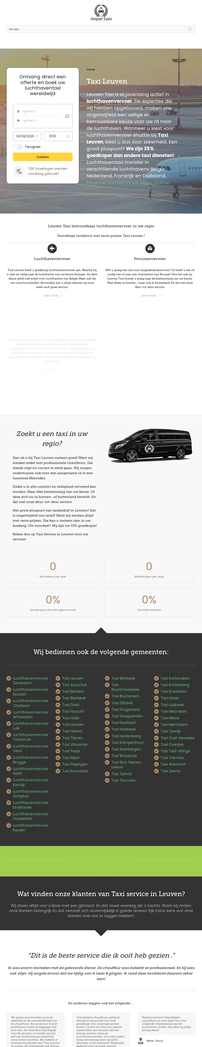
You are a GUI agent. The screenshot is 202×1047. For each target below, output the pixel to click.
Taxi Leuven (72, 678)
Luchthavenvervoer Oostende (30, 737)
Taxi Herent (72, 731)
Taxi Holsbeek (123, 729)
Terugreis (33, 146)
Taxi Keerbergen (126, 749)
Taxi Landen (73, 724)
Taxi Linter (170, 698)
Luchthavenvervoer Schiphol (30, 794)
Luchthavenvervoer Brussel (30, 692)
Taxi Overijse (172, 744)
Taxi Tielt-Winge (175, 751)
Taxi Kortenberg (175, 684)
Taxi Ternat (121, 773)
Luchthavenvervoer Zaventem (30, 681)
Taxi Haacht (73, 711)
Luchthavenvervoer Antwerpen (30, 715)
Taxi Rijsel (70, 757)
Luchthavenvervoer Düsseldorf (30, 816)
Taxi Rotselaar (124, 755)
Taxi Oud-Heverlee (178, 738)
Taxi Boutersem (125, 696)
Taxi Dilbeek (122, 702)
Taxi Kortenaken (175, 678)
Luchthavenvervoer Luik (30, 726)
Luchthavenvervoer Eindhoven (30, 805)
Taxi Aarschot (74, 684)
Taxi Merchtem (174, 724)
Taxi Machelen (174, 711)
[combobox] (30, 111)
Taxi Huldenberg (126, 736)
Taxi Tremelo (172, 757)
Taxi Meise (170, 718)
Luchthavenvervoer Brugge (30, 760)
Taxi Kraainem (174, 691)
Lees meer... (52, 296)
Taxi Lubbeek (172, 704)
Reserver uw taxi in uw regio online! (128, 182)
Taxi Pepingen (75, 764)
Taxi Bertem (73, 691)
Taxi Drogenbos (125, 709)
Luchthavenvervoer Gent (30, 748)
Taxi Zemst (171, 771)
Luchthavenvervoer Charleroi (30, 703)
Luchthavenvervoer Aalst (30, 771)
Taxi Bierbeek (74, 698)
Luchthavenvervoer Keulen (30, 828)
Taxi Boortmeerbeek (125, 687)
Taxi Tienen (72, 738)
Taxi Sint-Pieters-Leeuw (127, 765)
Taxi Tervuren (123, 780)
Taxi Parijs (71, 751)
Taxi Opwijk (171, 731)
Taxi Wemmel (173, 764)
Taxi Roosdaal (75, 771)
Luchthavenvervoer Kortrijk (30, 782)
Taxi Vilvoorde (74, 744)
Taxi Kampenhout (127, 742)
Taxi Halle (70, 718)
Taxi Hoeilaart (123, 722)
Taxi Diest (71, 704)
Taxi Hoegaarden (127, 716)
